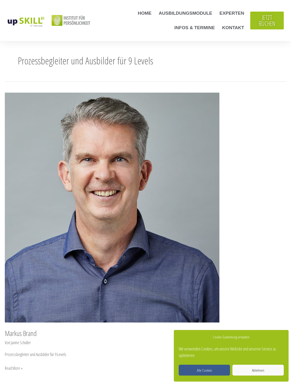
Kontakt (233, 27)
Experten (231, 13)
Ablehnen (258, 370)
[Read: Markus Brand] (112, 207)
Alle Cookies (204, 370)
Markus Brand (21, 333)
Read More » (14, 367)
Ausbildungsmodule (185, 13)
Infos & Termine (194, 27)
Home (145, 13)
